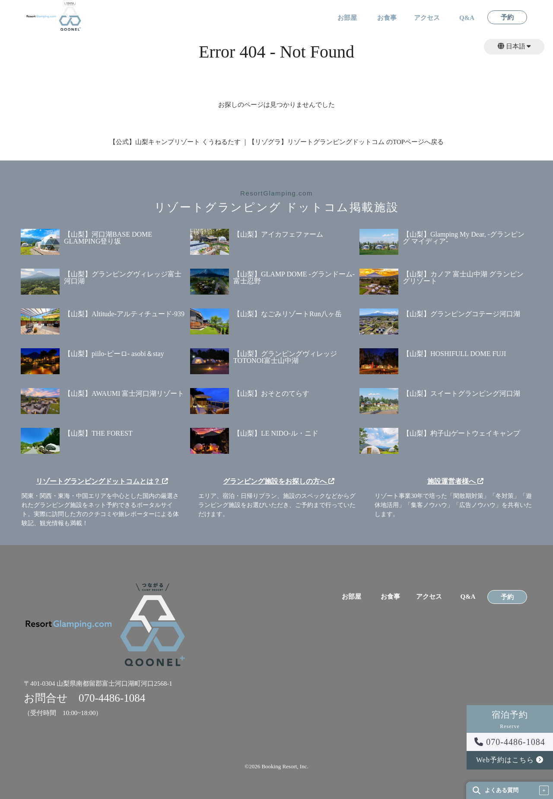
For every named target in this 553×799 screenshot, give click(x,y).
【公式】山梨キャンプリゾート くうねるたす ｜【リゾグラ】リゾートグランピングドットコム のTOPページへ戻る (276, 141)
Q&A (466, 18)
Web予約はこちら (509, 760)
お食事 (387, 18)
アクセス (427, 18)
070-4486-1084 (509, 742)
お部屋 (347, 18)
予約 (507, 17)
